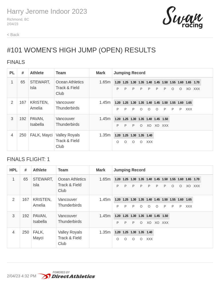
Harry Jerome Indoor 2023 (47, 11)
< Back (13, 34)
